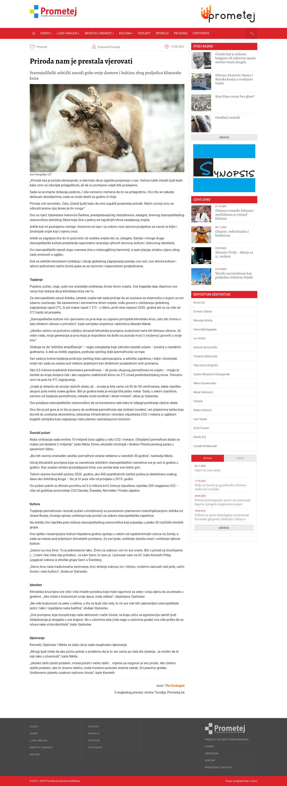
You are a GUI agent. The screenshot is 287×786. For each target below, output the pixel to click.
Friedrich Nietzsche (205, 356)
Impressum (212, 753)
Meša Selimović (203, 392)
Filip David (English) (205, 365)
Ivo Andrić (199, 338)
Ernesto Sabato (202, 311)
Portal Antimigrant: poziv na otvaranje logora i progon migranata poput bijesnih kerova (222, 504)
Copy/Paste (201, 33)
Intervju (162, 33)
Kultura (126, 33)
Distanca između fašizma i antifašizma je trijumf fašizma (234, 214)
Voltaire (198, 401)
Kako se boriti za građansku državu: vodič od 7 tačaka (221, 487)
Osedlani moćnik (227, 117)
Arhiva (224, 137)
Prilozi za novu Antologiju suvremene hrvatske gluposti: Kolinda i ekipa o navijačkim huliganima (222, 519)
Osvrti (46, 33)
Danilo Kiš (199, 437)
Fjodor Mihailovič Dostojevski (211, 374)
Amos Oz (199, 302)
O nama (209, 746)
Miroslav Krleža (203, 320)
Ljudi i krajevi (68, 33)
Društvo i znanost (99, 33)
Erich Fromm (201, 428)
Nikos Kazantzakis (204, 383)
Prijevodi (180, 33)
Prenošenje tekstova (218, 767)
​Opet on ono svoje (208, 470)
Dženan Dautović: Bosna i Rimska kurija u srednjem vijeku (234, 79)
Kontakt (210, 760)
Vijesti (240, 458)
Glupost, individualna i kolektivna (232, 233)
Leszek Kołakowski (205, 446)
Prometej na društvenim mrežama (227, 739)
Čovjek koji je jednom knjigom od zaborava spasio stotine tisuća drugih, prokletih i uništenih (235, 60)
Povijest (144, 33)
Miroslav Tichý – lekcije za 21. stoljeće (234, 254)
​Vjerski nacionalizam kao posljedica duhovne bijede (234, 275)
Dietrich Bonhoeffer (205, 347)
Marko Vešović (202, 410)
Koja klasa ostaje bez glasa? (234, 96)
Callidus (253, 781)
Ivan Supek (200, 419)
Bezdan (207, 458)
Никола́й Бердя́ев (205, 329)
